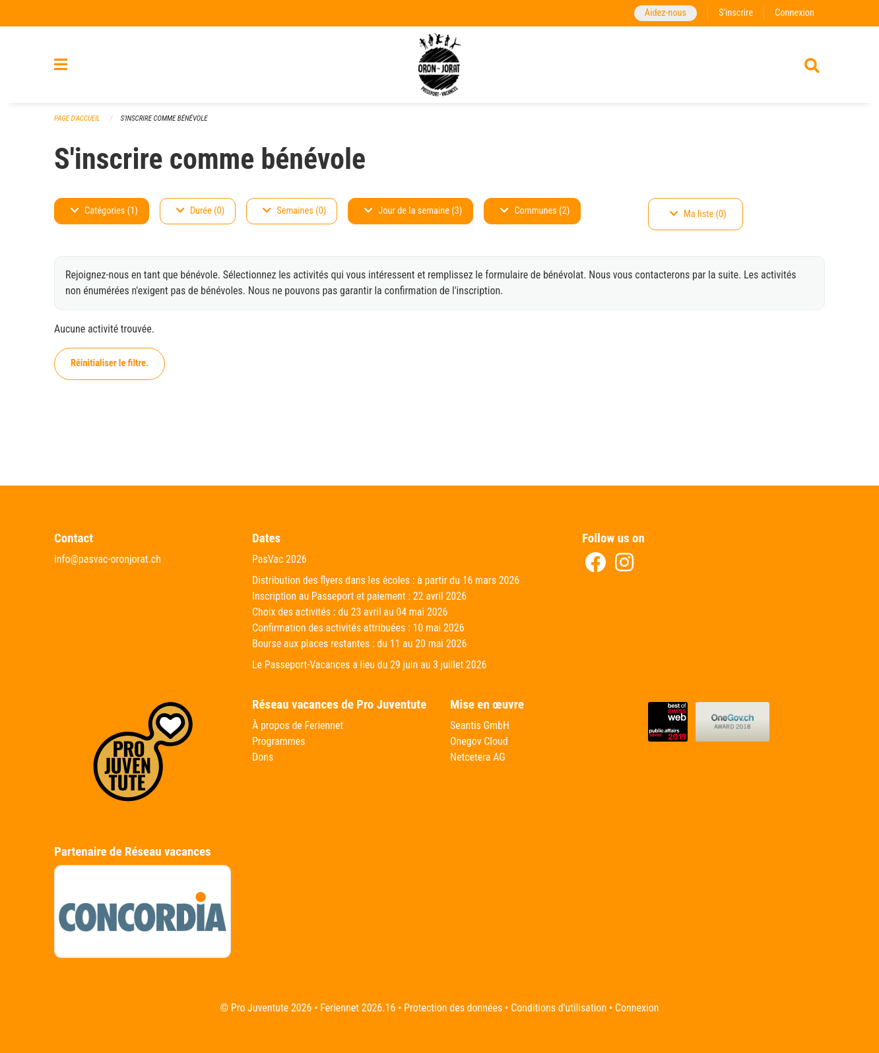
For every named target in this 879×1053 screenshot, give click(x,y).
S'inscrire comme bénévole (163, 118)
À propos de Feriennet (297, 725)
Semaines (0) (294, 210)
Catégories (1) (104, 210)
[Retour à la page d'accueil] (439, 64)
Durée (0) (200, 210)
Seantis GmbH (479, 725)
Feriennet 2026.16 (357, 1008)
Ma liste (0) (698, 214)
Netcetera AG (477, 757)
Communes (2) (535, 210)
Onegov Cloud (479, 741)
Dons (262, 757)
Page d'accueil (77, 118)
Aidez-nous (665, 12)
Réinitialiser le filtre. (109, 363)
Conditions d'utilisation (558, 1008)
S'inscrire (736, 12)
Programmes (279, 741)
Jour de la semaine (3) (413, 210)
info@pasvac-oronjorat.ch (107, 559)
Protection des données (453, 1008)
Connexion (794, 12)
